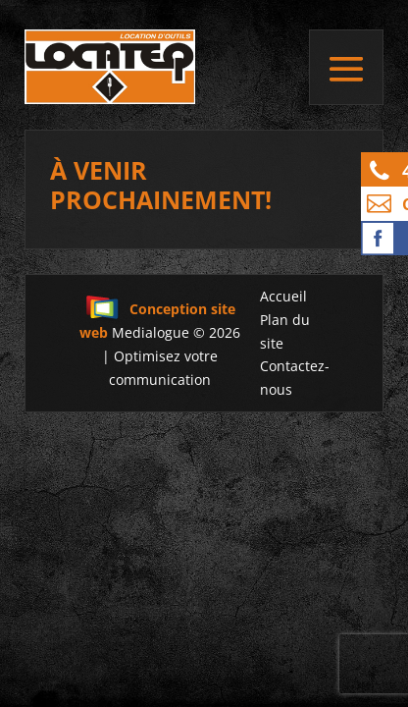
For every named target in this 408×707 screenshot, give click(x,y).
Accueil (283, 296)
